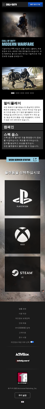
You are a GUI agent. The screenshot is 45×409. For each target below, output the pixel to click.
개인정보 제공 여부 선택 (20, 342)
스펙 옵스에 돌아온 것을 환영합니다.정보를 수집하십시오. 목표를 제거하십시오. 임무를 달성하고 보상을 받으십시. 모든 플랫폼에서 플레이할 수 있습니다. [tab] (22, 139)
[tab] (22, 111)
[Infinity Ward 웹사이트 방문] (22, 361)
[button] (3, 4)
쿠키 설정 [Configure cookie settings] (22, 395)
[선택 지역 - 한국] (23, 402)
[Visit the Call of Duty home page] (11, 4)
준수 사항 (22, 337)
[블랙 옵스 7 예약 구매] (35, 4)
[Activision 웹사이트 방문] (22, 354)
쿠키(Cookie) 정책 (22, 328)
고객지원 (22, 332)
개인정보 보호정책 (22, 318)
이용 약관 (22, 313)
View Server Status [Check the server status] (19, 159)
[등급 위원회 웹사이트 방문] (22, 378)
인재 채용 (22, 323)
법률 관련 (22, 309)
